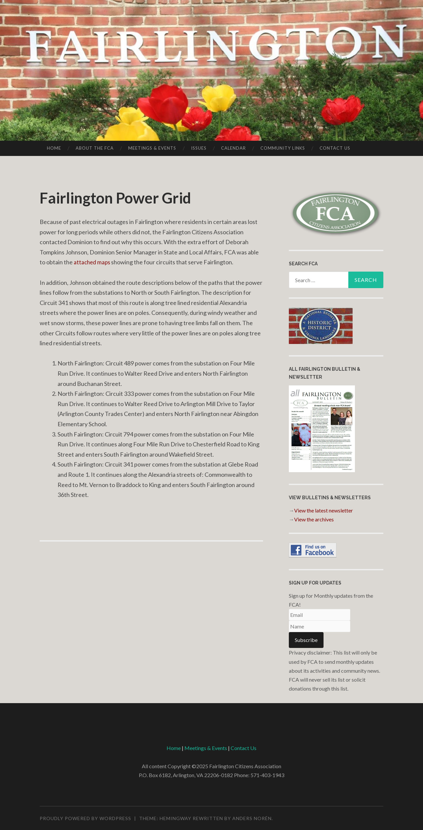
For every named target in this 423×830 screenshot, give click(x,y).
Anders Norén (252, 818)
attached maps (93, 262)
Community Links (282, 148)
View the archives (314, 519)
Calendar (233, 148)
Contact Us (335, 148)
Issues (199, 148)
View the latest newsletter (323, 510)
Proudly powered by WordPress (85, 818)
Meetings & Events (152, 148)
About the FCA (95, 148)
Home (54, 148)
